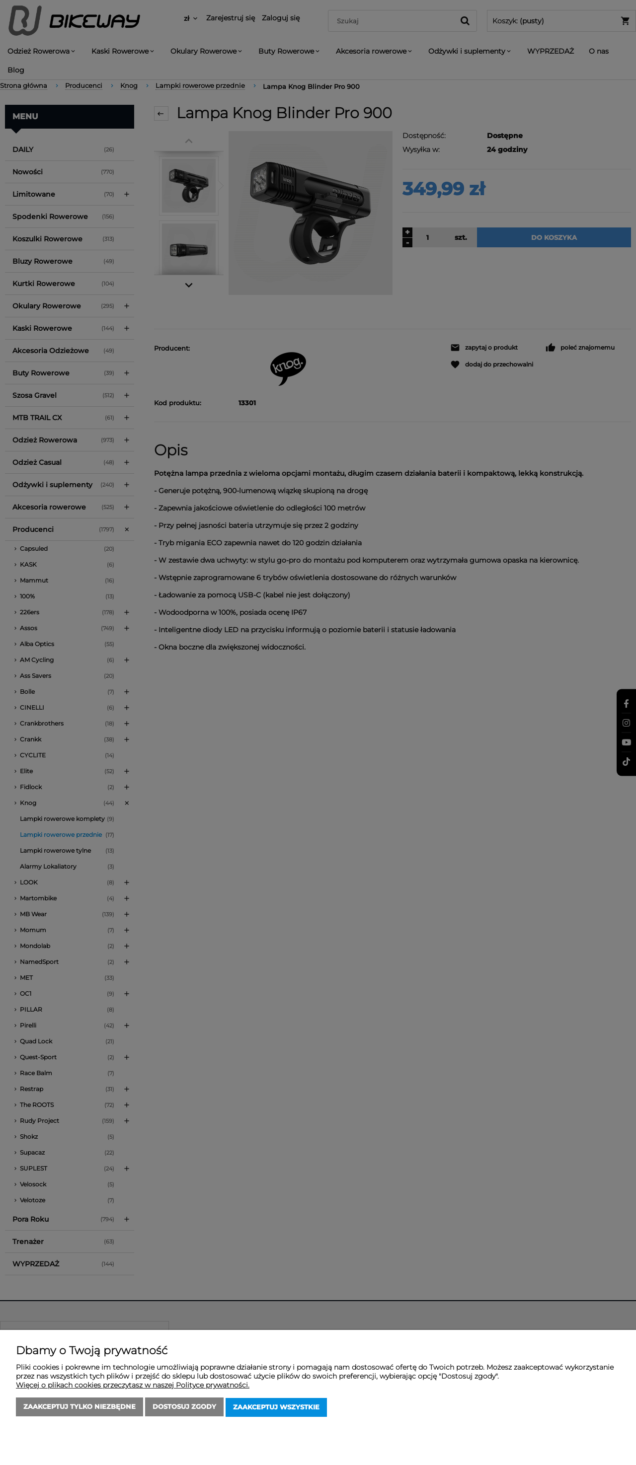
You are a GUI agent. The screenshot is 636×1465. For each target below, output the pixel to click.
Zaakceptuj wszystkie (276, 1408)
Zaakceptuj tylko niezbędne (79, 1408)
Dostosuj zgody (184, 1408)
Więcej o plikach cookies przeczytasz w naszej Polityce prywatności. (132, 1386)
